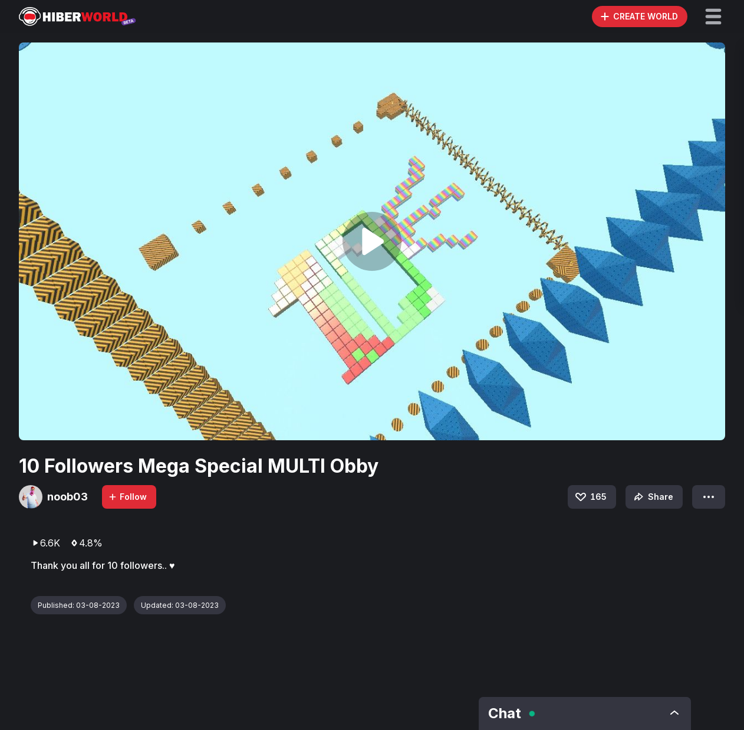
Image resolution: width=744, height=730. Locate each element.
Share (652, 497)
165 (590, 497)
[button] (713, 16)
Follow (127, 497)
